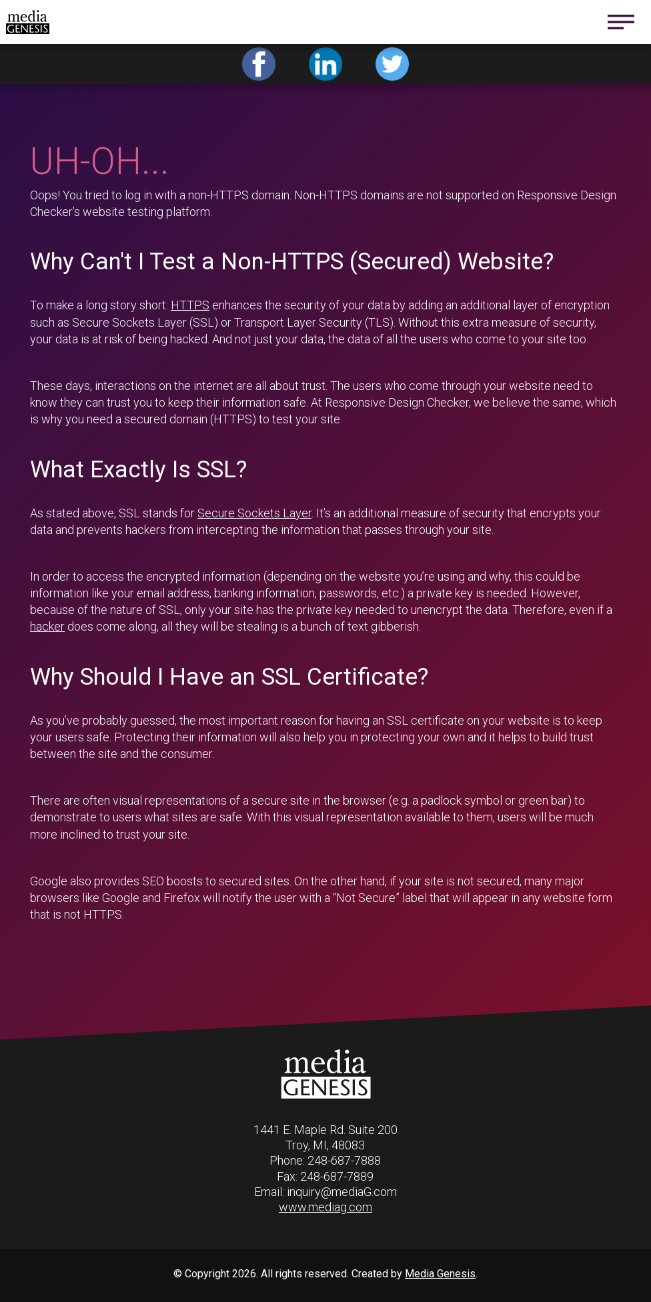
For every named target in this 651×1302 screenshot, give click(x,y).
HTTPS (190, 305)
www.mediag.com (325, 1207)
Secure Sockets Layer (254, 513)
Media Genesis (440, 1273)
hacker (47, 626)
